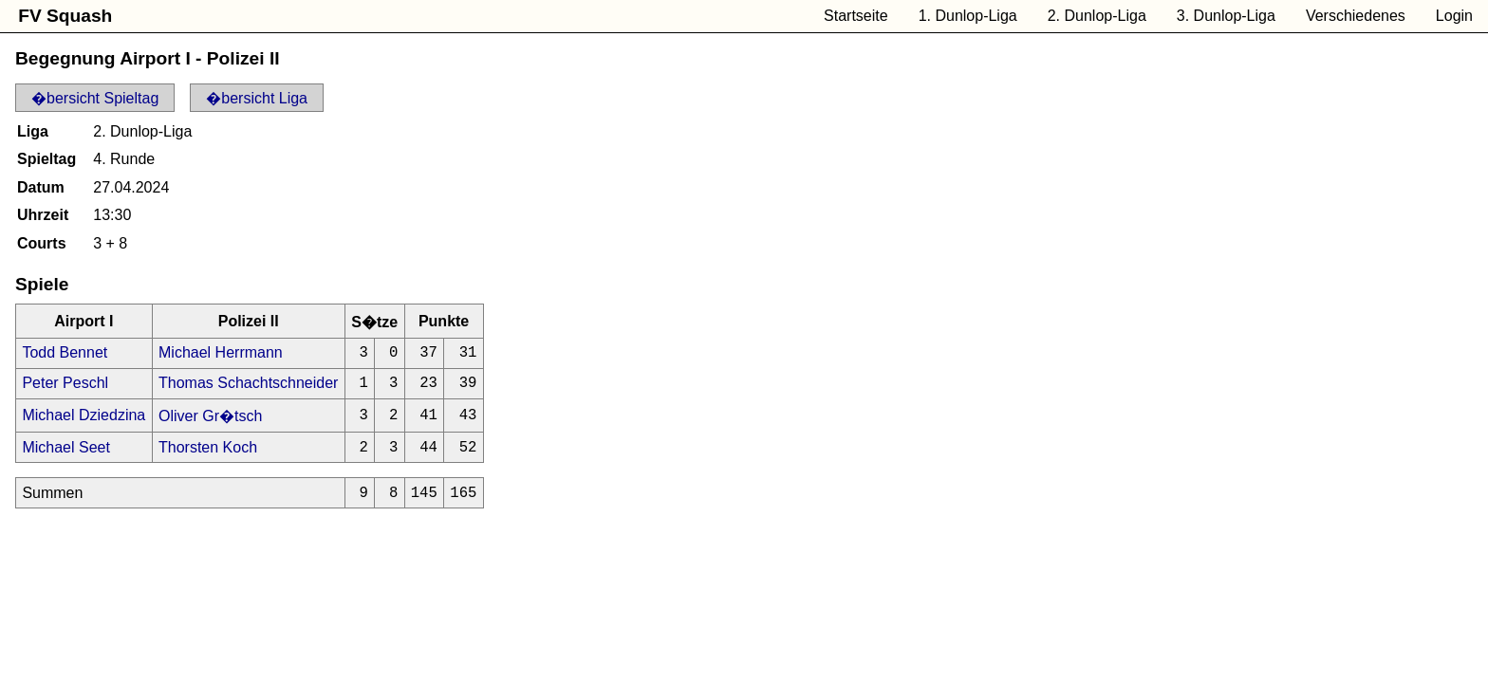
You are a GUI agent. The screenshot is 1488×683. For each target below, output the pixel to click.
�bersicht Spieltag (94, 98)
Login (1454, 16)
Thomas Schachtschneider (248, 388)
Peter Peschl (65, 388)
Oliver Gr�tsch (210, 423)
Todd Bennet (64, 354)
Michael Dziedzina (83, 422)
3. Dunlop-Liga (1226, 16)
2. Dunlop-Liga (1097, 16)
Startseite (856, 16)
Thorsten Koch (207, 456)
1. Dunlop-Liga (968, 16)
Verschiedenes (1355, 16)
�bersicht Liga (256, 98)
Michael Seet (66, 456)
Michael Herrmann (220, 354)
